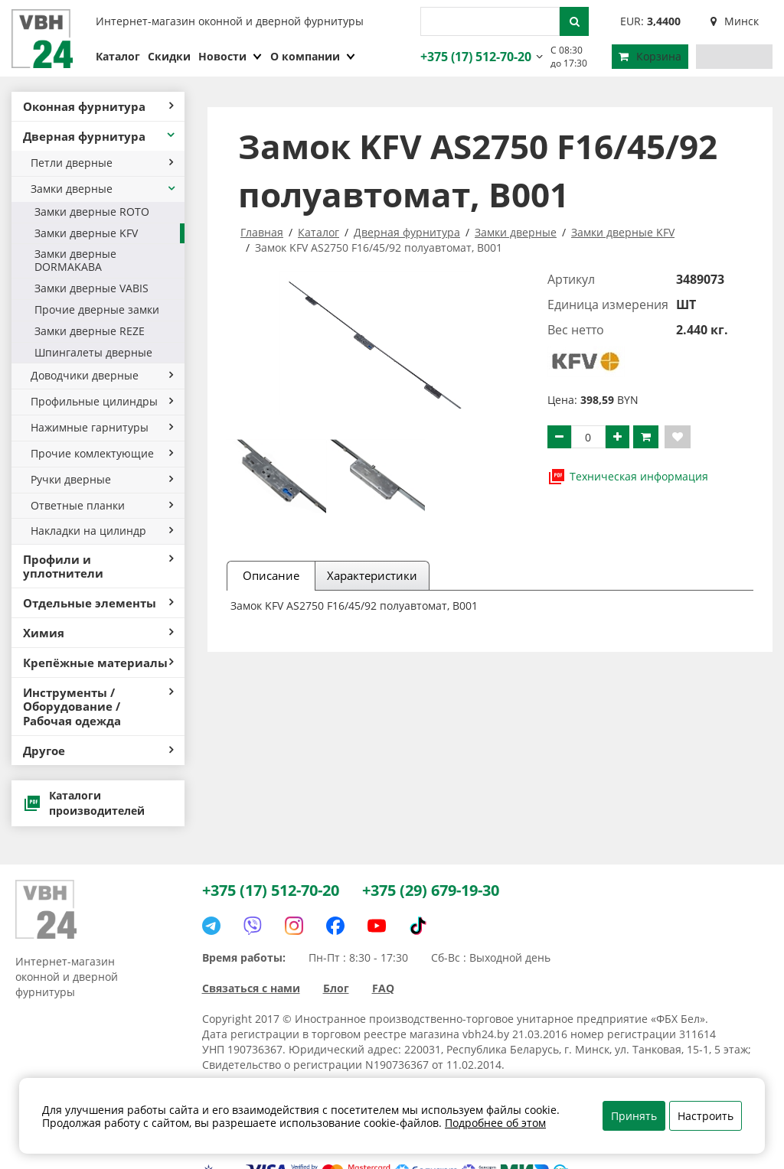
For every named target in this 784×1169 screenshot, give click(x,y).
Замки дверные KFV (86, 233)
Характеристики (372, 575)
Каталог (118, 56)
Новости (230, 56)
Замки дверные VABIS (91, 288)
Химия (98, 632)
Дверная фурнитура (100, 136)
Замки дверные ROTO (91, 211)
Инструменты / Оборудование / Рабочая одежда (98, 706)
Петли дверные (102, 162)
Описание (271, 575)
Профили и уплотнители (98, 566)
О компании (313, 56)
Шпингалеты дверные (93, 352)
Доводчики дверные (102, 375)
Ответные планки (102, 505)
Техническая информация (627, 476)
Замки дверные (104, 188)
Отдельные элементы (98, 603)
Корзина (650, 56)
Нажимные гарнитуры (102, 427)
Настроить (705, 1116)
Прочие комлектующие (102, 453)
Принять (634, 1116)
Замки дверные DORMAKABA (75, 260)
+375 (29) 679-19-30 (430, 890)
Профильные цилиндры (102, 401)
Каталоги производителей (84, 803)
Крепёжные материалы (98, 662)
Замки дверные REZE (89, 331)
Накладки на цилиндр (102, 530)
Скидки (169, 56)
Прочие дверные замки (96, 309)
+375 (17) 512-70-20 (474, 56)
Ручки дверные (102, 479)
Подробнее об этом (495, 1122)
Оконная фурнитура (98, 106)
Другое (98, 750)
